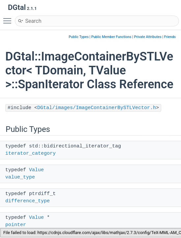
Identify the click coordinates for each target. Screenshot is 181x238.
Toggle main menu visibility (9, 18)
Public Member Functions (111, 37)
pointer (15, 225)
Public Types (79, 37)
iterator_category (30, 153)
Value (36, 170)
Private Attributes (147, 37)
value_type (20, 177)
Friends (170, 37)
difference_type (27, 201)
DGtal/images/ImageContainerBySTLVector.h (96, 108)
